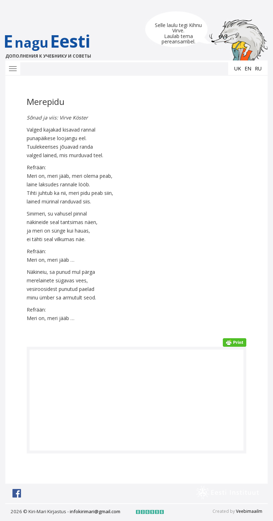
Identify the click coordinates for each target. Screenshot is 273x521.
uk (237, 68)
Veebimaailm (249, 511)
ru (258, 68)
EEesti (54, 44)
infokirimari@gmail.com (95, 511)
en (248, 68)
